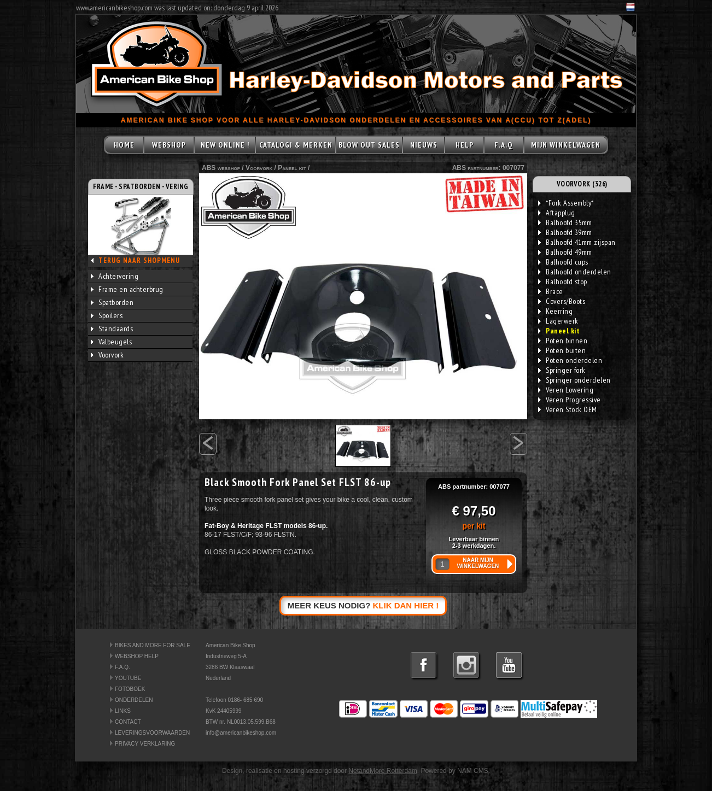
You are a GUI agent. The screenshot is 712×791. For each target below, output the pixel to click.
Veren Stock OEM (567, 409)
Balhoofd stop (562, 281)
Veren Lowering (565, 390)
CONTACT (128, 722)
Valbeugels (111, 342)
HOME (124, 145)
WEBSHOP (169, 145)
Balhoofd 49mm (565, 252)
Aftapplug (556, 213)
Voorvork (107, 355)
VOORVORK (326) (582, 184)
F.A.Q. (122, 667)
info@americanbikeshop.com (241, 733)
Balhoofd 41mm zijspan (577, 242)
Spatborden (112, 302)
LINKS (123, 711)
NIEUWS (423, 145)
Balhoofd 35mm (565, 222)
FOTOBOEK (130, 689)
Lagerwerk (558, 321)
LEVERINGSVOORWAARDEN (152, 733)
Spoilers (106, 315)
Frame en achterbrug (127, 289)
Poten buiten (562, 350)
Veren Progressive (569, 400)
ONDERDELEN (134, 700)
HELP (465, 145)
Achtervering (114, 276)
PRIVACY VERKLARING (145, 744)
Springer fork (562, 370)
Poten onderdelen (570, 360)
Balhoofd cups (563, 262)
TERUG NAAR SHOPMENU (139, 260)
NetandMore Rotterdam (382, 771)
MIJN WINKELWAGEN (566, 145)
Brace (550, 291)
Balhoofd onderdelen (574, 272)
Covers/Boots (561, 301)
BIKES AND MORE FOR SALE (152, 645)
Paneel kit (292, 168)
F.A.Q (503, 145)
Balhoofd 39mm (565, 232)
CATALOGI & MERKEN (295, 145)
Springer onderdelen (574, 380)
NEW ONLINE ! (225, 145)
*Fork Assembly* (566, 203)
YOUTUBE (128, 678)
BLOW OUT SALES (369, 145)
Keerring (555, 311)
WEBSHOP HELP (137, 656)
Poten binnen (562, 340)
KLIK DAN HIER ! (406, 605)
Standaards (112, 328)
